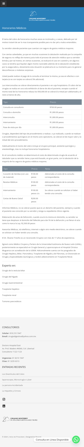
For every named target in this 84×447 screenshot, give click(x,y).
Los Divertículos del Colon (13, 374)
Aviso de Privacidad (16, 437)
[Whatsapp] (76, 439)
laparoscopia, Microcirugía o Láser (17, 379)
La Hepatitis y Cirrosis (11, 391)
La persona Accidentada (12, 385)
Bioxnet (38, 437)
